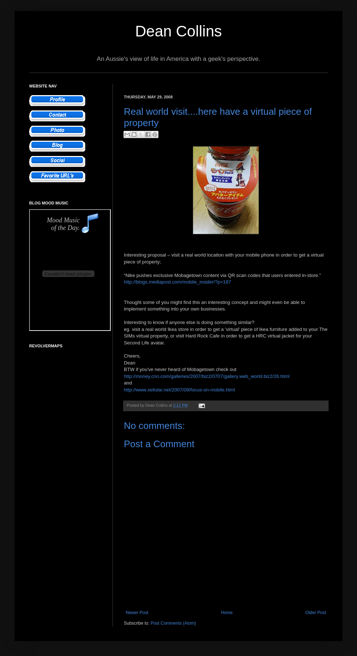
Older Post (315, 612)
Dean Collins (178, 31)
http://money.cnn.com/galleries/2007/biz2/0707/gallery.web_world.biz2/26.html (207, 376)
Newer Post (137, 612)
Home (227, 612)
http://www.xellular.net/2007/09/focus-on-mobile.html (179, 390)
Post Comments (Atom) (173, 623)
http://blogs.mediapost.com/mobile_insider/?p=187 (177, 282)
